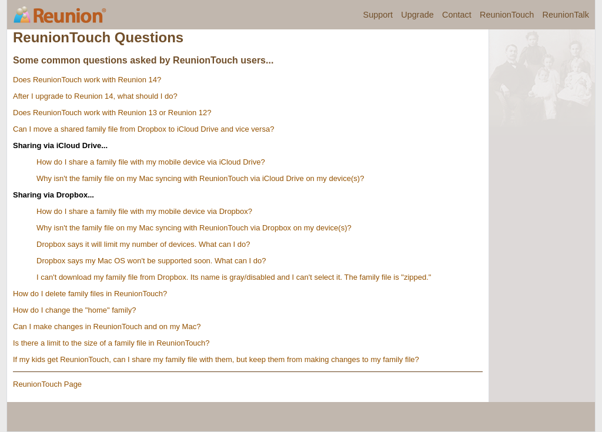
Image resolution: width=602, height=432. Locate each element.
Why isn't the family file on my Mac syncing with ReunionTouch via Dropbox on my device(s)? (194, 227)
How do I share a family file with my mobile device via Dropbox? (144, 211)
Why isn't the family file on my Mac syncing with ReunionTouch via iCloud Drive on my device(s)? (200, 178)
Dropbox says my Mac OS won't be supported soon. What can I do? (151, 260)
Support (378, 14)
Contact (456, 14)
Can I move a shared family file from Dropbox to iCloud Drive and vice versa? (143, 129)
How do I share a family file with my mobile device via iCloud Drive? (150, 162)
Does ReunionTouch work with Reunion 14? (87, 79)
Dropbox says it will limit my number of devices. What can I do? (143, 244)
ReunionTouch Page (47, 384)
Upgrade (417, 14)
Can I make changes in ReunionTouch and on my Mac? (106, 326)
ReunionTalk (566, 14)
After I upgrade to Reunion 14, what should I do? (95, 96)
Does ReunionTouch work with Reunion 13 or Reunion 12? (112, 112)
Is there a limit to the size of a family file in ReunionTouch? (111, 343)
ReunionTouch (507, 14)
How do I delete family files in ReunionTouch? (90, 293)
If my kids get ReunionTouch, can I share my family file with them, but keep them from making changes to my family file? (216, 359)
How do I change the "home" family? (74, 310)
